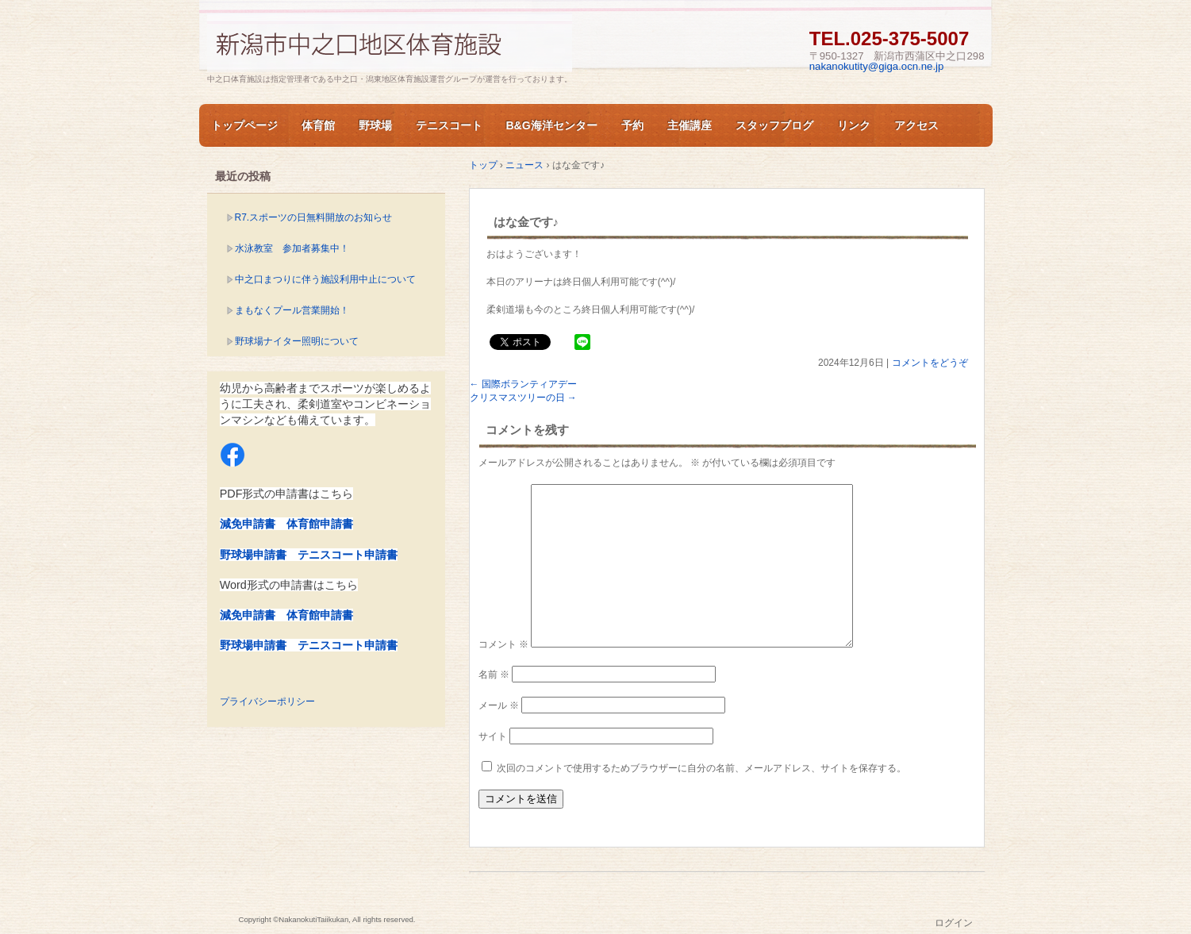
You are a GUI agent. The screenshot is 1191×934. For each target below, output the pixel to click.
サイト (492, 736)
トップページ (244, 125)
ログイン (954, 922)
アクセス (916, 125)
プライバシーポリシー (267, 701)
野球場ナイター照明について (297, 341)
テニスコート (449, 125)
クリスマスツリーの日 (523, 397)
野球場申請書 (253, 554)
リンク (853, 125)
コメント (503, 644)
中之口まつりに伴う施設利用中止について (325, 279)
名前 (493, 674)
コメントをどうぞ (930, 362)
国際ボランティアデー (523, 384)
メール (498, 705)
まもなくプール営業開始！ (292, 310)
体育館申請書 (319, 523)
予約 (632, 125)
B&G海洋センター (551, 125)
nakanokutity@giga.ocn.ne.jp (876, 66)
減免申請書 (247, 523)
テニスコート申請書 (348, 554)
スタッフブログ (774, 125)
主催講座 (689, 125)
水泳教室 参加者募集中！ (292, 248)
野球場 (375, 125)
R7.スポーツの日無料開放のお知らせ (314, 217)
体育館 (318, 125)
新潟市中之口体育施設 (389, 42)
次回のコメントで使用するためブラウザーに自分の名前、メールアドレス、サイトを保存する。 (701, 768)
